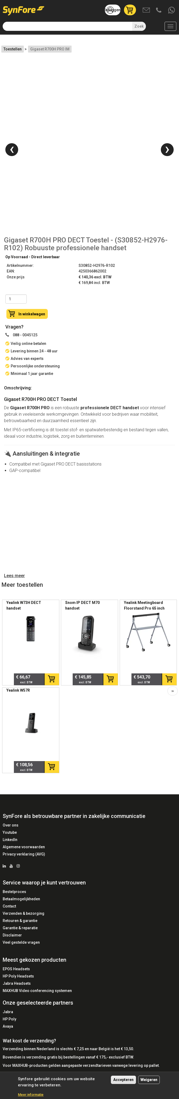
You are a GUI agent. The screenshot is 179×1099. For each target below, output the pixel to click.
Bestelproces (14, 892)
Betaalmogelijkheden (21, 899)
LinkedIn (10, 840)
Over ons (10, 825)
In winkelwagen (31, 314)
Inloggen (112, 10)
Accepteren (123, 1080)
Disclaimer (12, 935)
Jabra (8, 1012)
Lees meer (14, 575)
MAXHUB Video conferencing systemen (37, 991)
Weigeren (149, 1080)
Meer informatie (31, 1095)
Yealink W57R (18, 690)
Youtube (10, 832)
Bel (159, 10)
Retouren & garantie (20, 921)
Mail (147, 10)
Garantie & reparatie (20, 928)
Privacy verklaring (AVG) (24, 854)
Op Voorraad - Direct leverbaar (32, 257)
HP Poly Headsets (18, 976)
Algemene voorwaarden (24, 847)
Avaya (8, 1026)
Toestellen (12, 49)
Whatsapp (172, 10)
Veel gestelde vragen (21, 942)
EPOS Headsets (16, 969)
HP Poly (9, 1019)
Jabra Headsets (17, 983)
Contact (9, 906)
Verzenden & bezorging (23, 913)
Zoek (139, 26)
